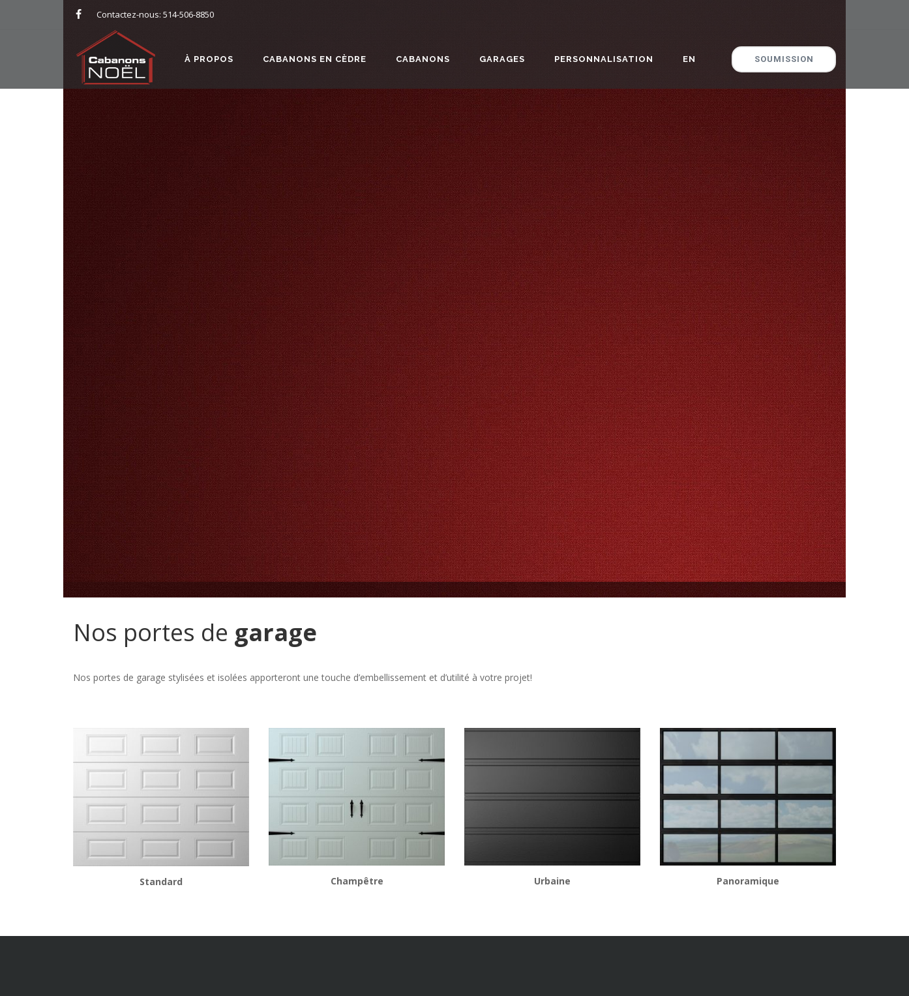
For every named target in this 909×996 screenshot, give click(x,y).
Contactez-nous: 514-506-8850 (155, 14)
